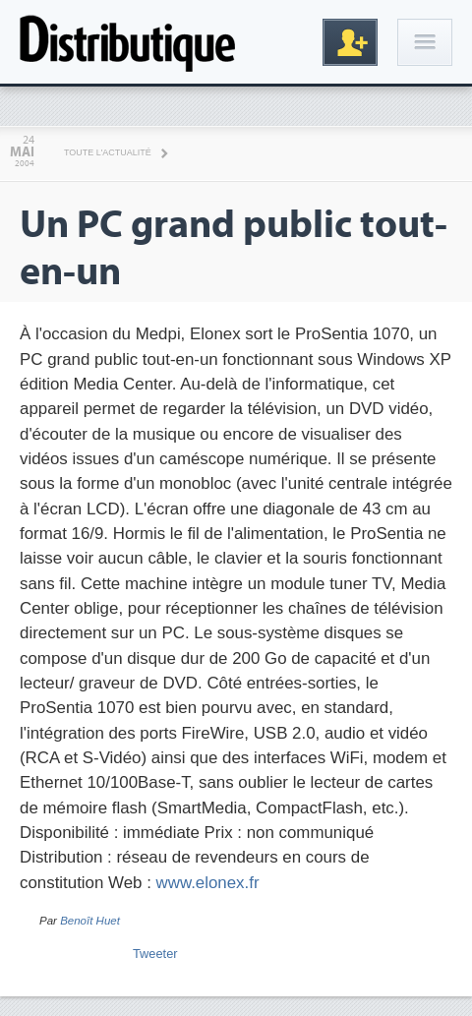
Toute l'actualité (107, 152)
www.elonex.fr (208, 882)
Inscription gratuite (350, 42)
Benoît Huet (90, 920)
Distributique (128, 42)
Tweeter (155, 953)
